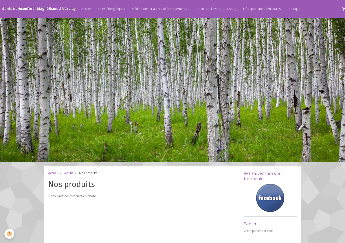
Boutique (293, 9)
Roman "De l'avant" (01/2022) (215, 9)
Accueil (86, 9)
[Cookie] (9, 234)
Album (68, 173)
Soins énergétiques (111, 9)
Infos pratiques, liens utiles (262, 9)
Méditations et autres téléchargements (159, 9)
